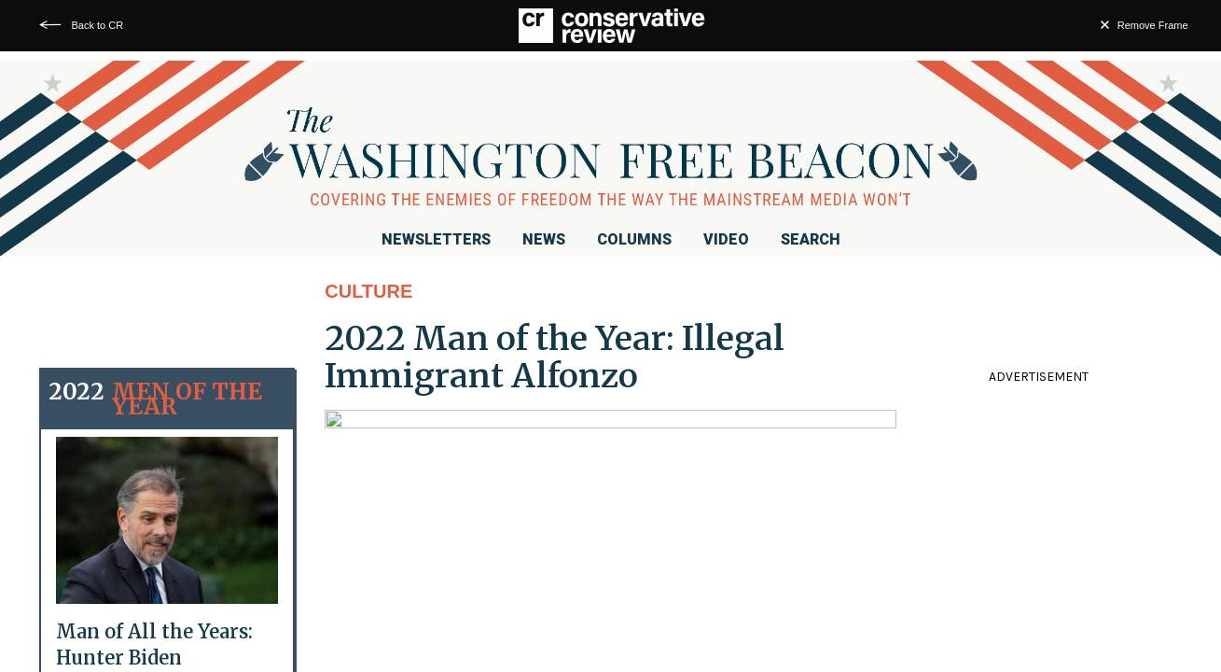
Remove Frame (1152, 25)
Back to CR (97, 25)
